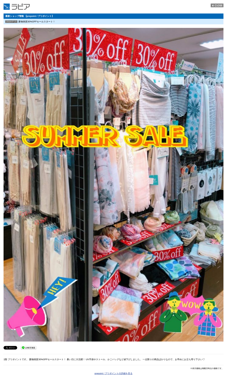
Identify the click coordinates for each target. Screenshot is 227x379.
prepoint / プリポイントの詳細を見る (113, 373)
